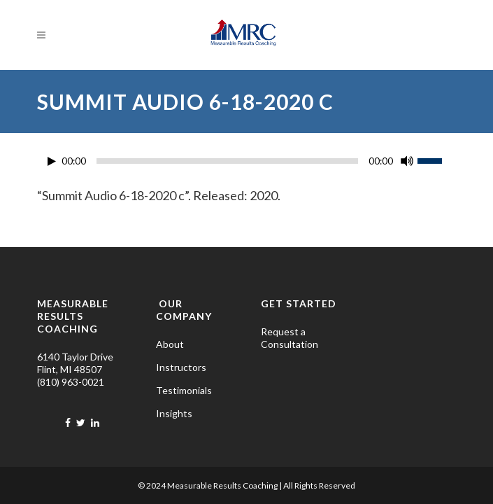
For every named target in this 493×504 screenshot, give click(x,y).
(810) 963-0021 (70, 382)
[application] (247, 164)
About (170, 344)
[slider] (227, 161)
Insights (174, 413)
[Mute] (407, 161)
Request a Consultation (289, 338)
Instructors (181, 367)
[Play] (52, 161)
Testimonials (184, 390)
